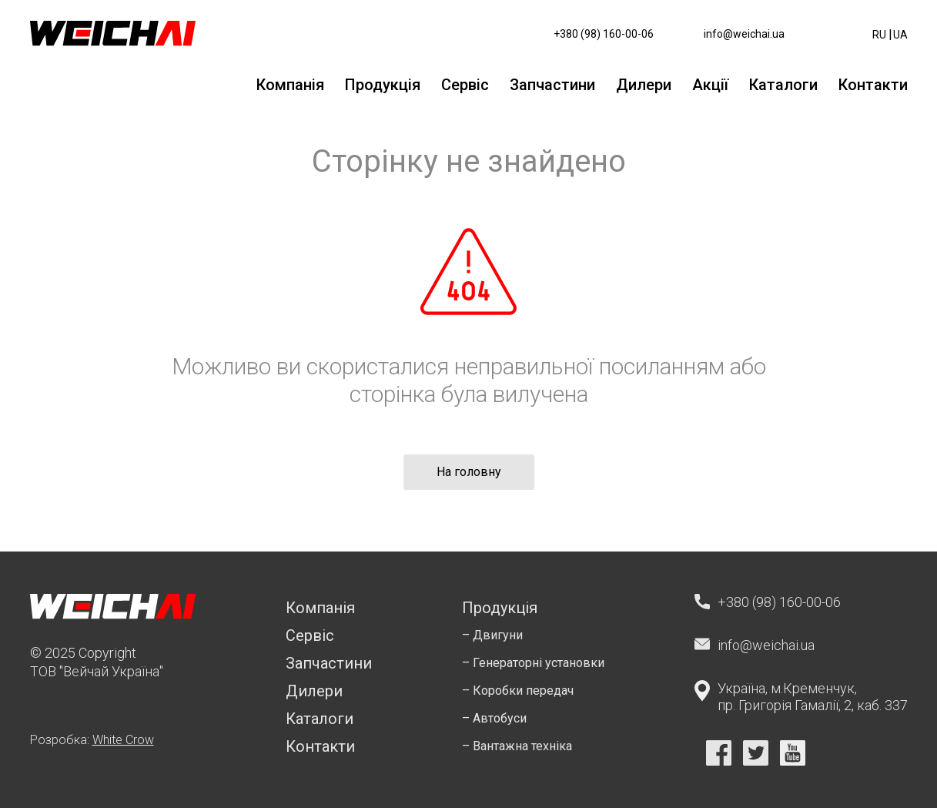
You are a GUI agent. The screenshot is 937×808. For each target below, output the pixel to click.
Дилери (643, 84)
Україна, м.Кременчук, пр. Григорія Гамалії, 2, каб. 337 (813, 696)
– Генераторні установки (533, 662)
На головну (469, 471)
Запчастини (552, 84)
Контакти (873, 84)
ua (900, 34)
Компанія (290, 84)
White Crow (123, 740)
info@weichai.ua (744, 34)
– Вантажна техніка (517, 746)
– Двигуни (492, 635)
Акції (710, 84)
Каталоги (783, 84)
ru (879, 34)
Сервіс (465, 84)
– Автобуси (494, 718)
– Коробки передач (518, 690)
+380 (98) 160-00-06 (604, 34)
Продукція (382, 84)
